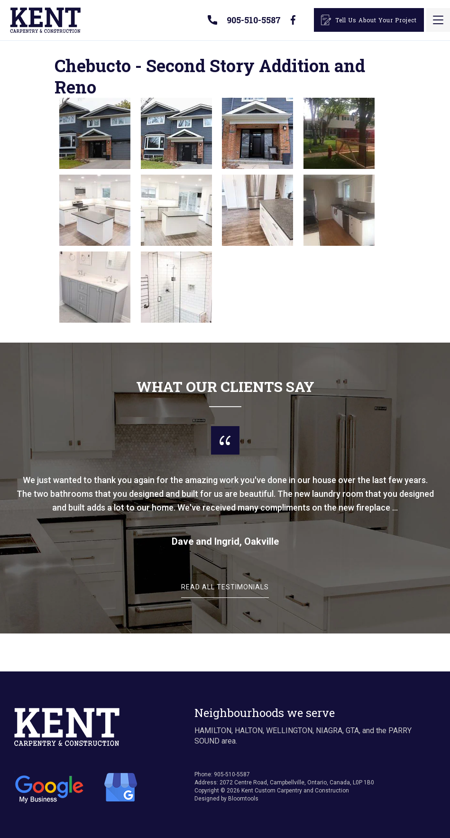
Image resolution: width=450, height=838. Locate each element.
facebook (292, 20)
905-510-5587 (254, 20)
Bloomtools (243, 798)
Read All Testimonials (225, 587)
